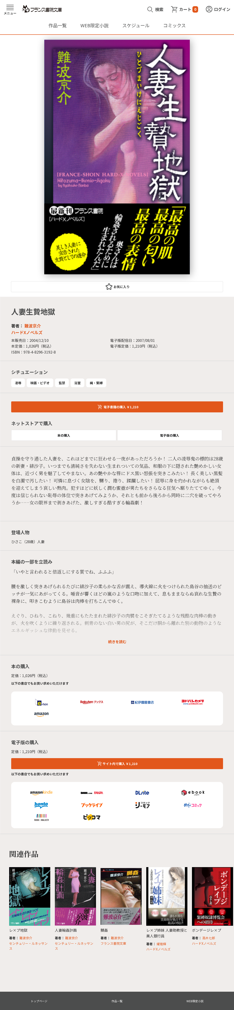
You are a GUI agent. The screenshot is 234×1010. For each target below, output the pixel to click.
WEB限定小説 (94, 25)
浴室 (77, 383)
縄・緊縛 (96, 383)
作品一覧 (57, 25)
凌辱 (18, 383)
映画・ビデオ (40, 383)
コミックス (174, 25)
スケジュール (135, 25)
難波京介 (32, 326)
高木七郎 (208, 938)
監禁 (62, 383)
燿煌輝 (161, 944)
